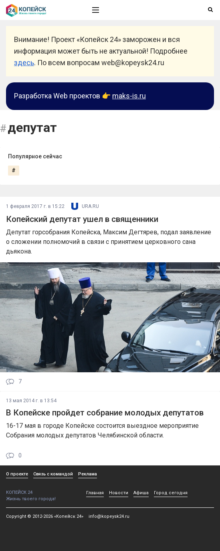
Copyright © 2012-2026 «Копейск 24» (44, 516)
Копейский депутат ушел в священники (82, 219)
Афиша (141, 492)
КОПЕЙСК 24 (40, 489)
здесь (24, 62)
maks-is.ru (129, 96)
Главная (95, 492)
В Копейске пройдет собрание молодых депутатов (105, 412)
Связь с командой (53, 474)
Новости (118, 492)
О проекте (17, 474)
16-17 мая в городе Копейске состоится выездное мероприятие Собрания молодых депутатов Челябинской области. (102, 430)
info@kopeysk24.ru (109, 516)
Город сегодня (171, 492)
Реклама (87, 474)
